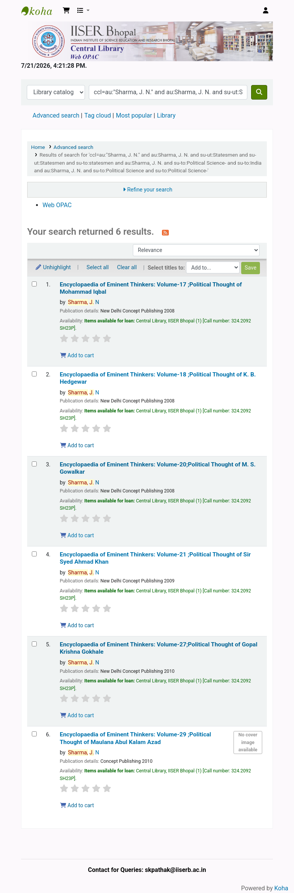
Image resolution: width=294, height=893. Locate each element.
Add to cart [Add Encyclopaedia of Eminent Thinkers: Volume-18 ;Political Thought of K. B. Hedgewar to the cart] (77, 445)
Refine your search (149, 189)
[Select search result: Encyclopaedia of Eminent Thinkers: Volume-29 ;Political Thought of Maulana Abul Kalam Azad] (34, 733)
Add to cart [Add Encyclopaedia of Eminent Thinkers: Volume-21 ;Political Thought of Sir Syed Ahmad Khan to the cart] (77, 625)
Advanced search (56, 115)
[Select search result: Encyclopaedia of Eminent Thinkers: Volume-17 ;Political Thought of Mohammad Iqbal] (34, 283)
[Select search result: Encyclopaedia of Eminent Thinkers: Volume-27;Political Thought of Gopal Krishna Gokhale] (34, 643)
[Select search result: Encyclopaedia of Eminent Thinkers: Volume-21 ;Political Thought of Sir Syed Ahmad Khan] (34, 553)
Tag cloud (97, 115)
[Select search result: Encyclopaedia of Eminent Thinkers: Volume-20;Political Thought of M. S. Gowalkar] (34, 463)
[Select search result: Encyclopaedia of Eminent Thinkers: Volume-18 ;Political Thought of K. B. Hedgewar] (34, 373)
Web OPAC (57, 205)
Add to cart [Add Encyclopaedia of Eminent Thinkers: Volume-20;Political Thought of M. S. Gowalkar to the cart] (77, 535)
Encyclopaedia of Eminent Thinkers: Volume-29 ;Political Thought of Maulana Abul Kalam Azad (135, 738)
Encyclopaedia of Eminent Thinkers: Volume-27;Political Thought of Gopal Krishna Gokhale (158, 648)
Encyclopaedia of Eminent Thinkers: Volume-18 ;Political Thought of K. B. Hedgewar (158, 378)
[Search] (259, 92)
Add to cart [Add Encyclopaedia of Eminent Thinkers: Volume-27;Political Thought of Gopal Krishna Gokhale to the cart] (77, 715)
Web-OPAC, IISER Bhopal (40, 10)
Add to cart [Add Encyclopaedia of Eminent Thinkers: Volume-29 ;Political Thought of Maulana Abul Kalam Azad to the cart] (77, 805)
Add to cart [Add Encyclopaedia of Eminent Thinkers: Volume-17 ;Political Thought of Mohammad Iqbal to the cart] (77, 355)
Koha (281, 888)
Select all (98, 267)
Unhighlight (53, 267)
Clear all (127, 267)
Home (38, 147)
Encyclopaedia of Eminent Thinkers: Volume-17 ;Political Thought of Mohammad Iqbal (151, 288)
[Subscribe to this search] (165, 232)
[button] (66, 10)
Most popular (134, 115)
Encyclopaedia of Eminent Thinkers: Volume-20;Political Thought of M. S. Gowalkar (158, 468)
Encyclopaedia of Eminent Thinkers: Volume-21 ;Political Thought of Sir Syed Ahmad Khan (155, 558)
